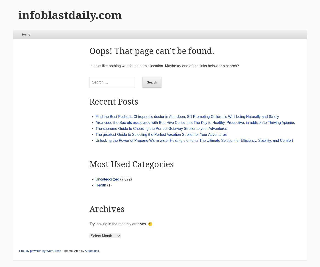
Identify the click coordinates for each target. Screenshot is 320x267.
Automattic (92, 251)
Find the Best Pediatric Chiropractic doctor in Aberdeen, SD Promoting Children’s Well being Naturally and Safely (187, 117)
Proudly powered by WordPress (40, 251)
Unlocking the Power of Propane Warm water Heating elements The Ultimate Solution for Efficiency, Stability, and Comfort (194, 140)
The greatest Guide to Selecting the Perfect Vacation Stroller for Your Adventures (161, 134)
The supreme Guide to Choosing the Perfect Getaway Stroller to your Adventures (161, 129)
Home (26, 34)
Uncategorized (107, 179)
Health (100, 185)
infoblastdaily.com (70, 15)
